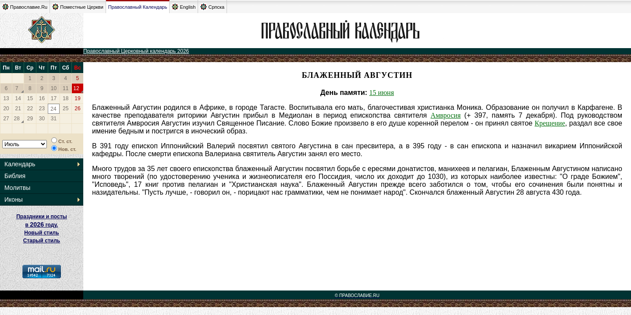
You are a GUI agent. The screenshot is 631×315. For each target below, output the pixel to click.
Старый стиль (41, 241)
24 (53, 109)
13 (6, 98)
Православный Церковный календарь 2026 (136, 51)
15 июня (381, 92)
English (183, 7)
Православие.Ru (24, 7)
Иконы (13, 199)
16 (42, 98)
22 (30, 108)
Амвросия (446, 115)
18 (65, 98)
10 (54, 88)
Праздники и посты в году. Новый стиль (41, 225)
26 (77, 108)
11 (65, 88)
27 (6, 119)
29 (30, 119)
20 (6, 108)
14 (18, 98)
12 (76, 88)
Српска (212, 7)
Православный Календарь (137, 7)
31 (54, 119)
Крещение (550, 123)
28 (17, 119)
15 (30, 98)
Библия (14, 175)
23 (42, 108)
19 (77, 98)
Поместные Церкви (77, 7)
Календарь (19, 164)
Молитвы (17, 187)
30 (42, 119)
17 (54, 98)
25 (65, 108)
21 (18, 108)
